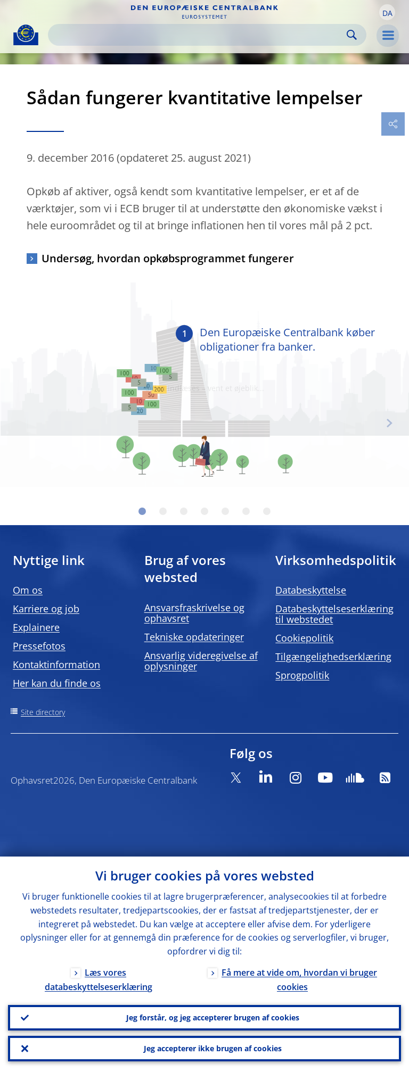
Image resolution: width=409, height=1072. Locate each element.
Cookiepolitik (304, 637)
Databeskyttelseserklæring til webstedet (334, 614)
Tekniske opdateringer (194, 636)
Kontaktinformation (56, 664)
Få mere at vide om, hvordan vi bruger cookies (299, 980)
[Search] (198, 35)
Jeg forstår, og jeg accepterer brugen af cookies (212, 1017)
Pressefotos (39, 645)
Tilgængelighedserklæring (333, 656)
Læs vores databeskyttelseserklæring (98, 980)
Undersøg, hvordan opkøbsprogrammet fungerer (168, 258)
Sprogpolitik (302, 675)
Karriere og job (46, 608)
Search (352, 35)
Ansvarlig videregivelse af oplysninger (201, 660)
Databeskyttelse (310, 590)
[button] (387, 12)
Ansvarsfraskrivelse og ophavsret (194, 613)
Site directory (43, 712)
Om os (28, 590)
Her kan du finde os (57, 683)
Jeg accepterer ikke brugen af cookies (213, 1048)
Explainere (36, 627)
